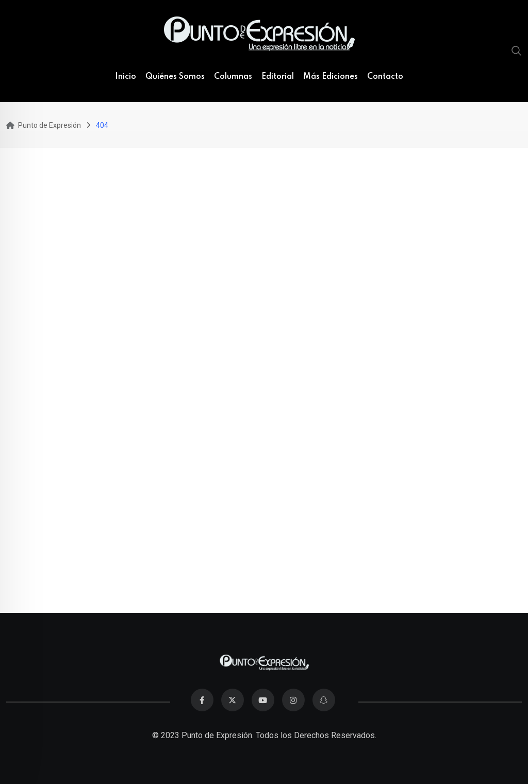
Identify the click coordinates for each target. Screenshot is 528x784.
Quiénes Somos (175, 77)
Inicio (125, 77)
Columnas (233, 77)
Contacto (385, 77)
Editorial (277, 77)
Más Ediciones (330, 77)
